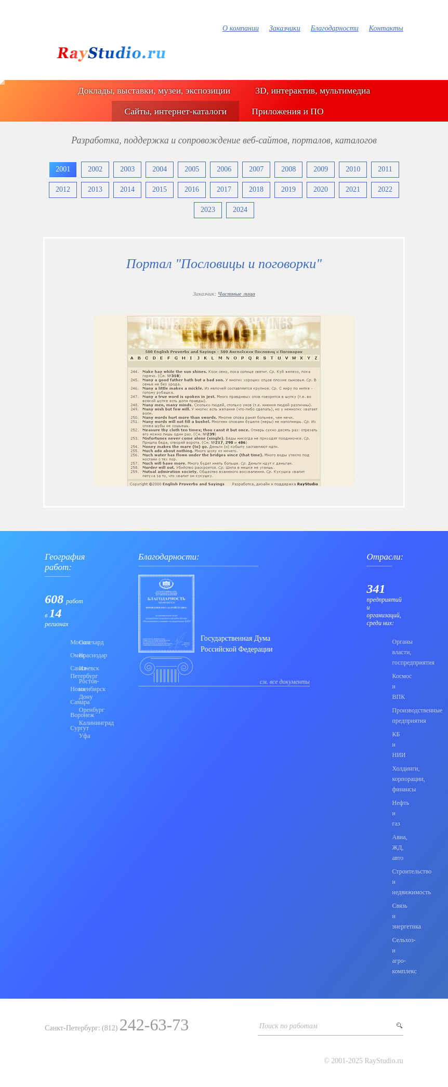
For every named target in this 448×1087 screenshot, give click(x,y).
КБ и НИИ (397, 745)
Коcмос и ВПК (397, 686)
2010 (353, 169)
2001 (63, 169)
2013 (95, 189)
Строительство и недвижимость (397, 882)
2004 (159, 169)
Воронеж (71, 715)
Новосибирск (71, 689)
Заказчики (284, 28)
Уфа (80, 735)
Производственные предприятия (397, 715)
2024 (240, 210)
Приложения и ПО (287, 111)
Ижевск (80, 668)
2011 (385, 169)
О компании (240, 28)
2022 (385, 189)
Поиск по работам (288, 1026)
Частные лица (236, 293)
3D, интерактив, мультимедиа (312, 90)
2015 (159, 189)
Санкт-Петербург (71, 672)
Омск (71, 655)
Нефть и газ (397, 813)
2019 (288, 189)
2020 (320, 189)
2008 (288, 169)
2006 (224, 169)
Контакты (386, 28)
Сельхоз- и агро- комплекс (397, 955)
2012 (63, 189)
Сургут (71, 728)
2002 (95, 169)
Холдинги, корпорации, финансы (397, 779)
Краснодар (80, 655)
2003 (127, 169)
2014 (127, 189)
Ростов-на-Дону (80, 689)
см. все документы (285, 681)
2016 (192, 189)
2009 (320, 169)
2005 (192, 169)
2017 (224, 189)
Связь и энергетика (397, 916)
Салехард (80, 642)
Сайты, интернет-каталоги (175, 111)
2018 (256, 189)
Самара (71, 702)
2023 (208, 210)
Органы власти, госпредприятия (397, 652)
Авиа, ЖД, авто (397, 847)
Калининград (80, 722)
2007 (256, 169)
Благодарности (335, 28)
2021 (353, 189)
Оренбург (80, 709)
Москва (71, 642)
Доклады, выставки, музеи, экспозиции (154, 90)
